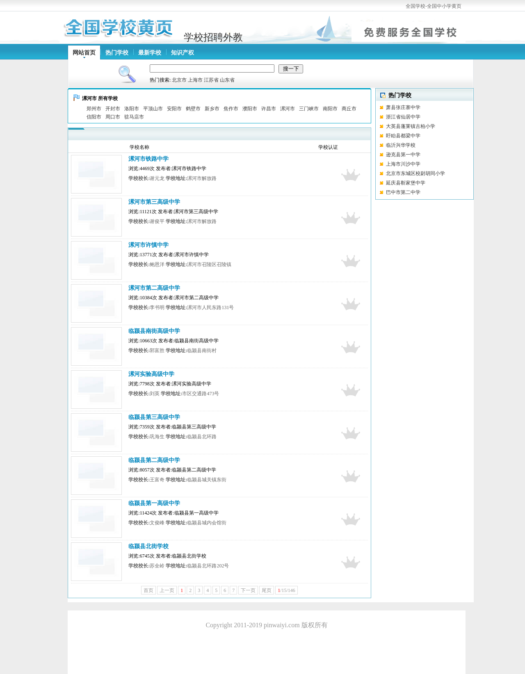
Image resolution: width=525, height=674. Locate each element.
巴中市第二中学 (403, 192)
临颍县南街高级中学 (154, 331)
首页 (148, 590)
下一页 (248, 590)
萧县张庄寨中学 (403, 107)
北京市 (179, 80)
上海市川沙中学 (403, 164)
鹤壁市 (193, 109)
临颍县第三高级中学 (154, 417)
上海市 (195, 80)
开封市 (112, 109)
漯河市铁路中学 (148, 159)
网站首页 (84, 53)
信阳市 (94, 117)
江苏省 (211, 80)
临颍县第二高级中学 (154, 460)
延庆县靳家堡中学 (405, 183)
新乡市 (212, 109)
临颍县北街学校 (148, 546)
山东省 (227, 80)
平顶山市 (153, 109)
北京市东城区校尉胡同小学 (415, 173)
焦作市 (231, 109)
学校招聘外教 (213, 37)
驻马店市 (134, 117)
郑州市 (94, 109)
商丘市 (349, 109)
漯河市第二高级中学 (154, 288)
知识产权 (182, 53)
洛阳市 (131, 109)
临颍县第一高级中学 (154, 503)
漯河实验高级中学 (151, 374)
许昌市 (268, 109)
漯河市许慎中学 (148, 245)
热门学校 (116, 53)
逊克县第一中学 (403, 154)
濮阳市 (249, 109)
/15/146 (286, 590)
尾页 (267, 590)
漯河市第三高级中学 (154, 202)
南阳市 (330, 109)
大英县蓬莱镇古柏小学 (410, 126)
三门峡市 (309, 109)
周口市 (112, 117)
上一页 (167, 590)
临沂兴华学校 (414, 145)
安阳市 (174, 109)
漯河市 (287, 109)
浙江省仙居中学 (403, 117)
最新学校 (149, 53)
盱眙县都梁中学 (403, 136)
